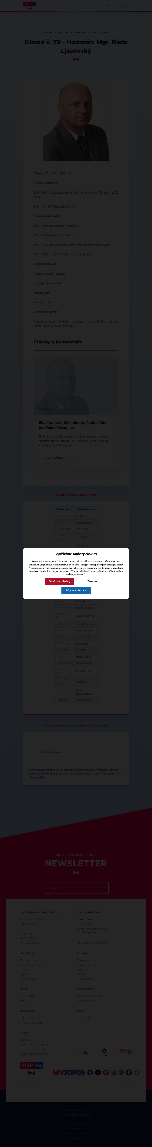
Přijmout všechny (76, 590)
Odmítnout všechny (60, 581)
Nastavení (92, 581)
